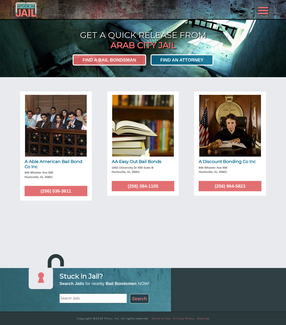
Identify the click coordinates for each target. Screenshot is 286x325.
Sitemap (203, 318)
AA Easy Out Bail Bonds (136, 161)
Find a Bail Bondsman (109, 59)
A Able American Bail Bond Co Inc (53, 164)
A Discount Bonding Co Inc (227, 161)
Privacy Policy (183, 318)
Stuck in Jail (56, 9)
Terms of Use (160, 318)
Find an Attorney (182, 59)
